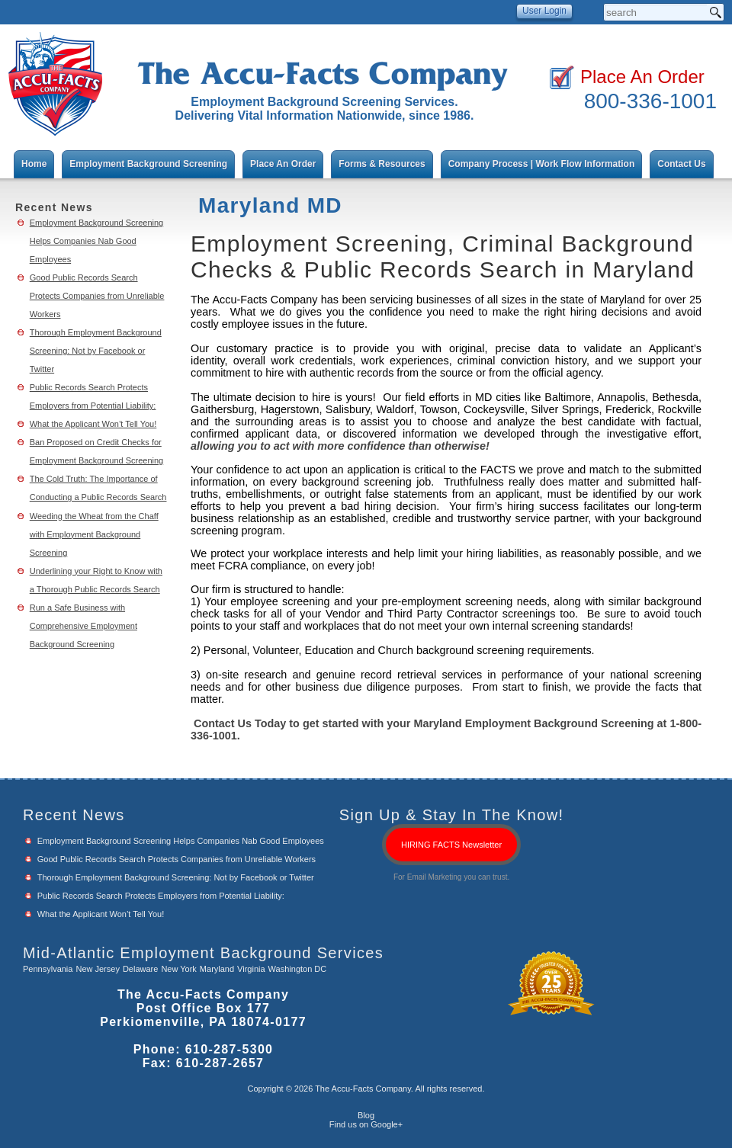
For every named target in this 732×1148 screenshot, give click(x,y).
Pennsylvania (47, 968)
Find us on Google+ (366, 1124)
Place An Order (642, 76)
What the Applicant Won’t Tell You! (93, 423)
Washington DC (297, 968)
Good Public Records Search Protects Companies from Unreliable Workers (97, 296)
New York (178, 968)
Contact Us (681, 164)
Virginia (251, 968)
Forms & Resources (382, 164)
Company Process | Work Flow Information (541, 164)
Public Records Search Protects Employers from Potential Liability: (160, 895)
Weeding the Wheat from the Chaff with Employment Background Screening (94, 534)
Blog (366, 1115)
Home (34, 164)
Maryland (217, 968)
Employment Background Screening (148, 164)
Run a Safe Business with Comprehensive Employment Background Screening (83, 626)
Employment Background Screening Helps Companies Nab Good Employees (96, 241)
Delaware (140, 968)
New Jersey (97, 968)
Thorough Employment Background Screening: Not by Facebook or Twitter (96, 351)
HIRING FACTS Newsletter (451, 844)
